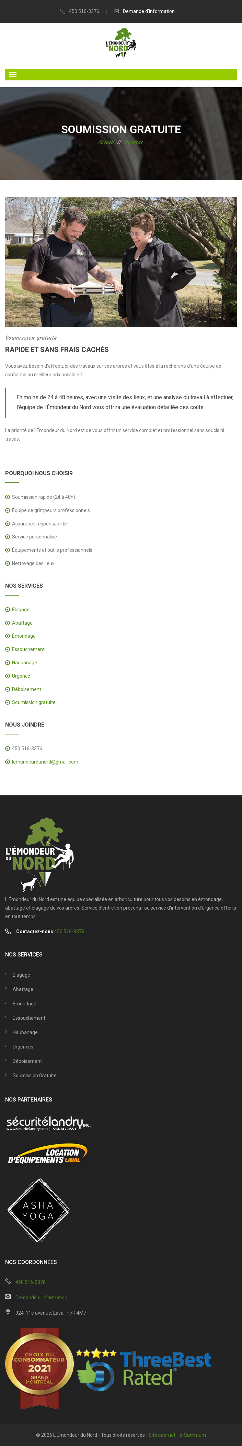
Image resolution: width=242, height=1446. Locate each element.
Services (133, 142)
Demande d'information (149, 11)
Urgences (23, 1047)
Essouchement (28, 649)
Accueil (106, 142)
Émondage (24, 636)
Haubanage (24, 662)
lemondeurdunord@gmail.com (45, 762)
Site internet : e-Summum (177, 1435)
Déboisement (26, 689)
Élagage (21, 609)
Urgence (21, 676)
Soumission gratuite (34, 702)
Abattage (22, 623)
